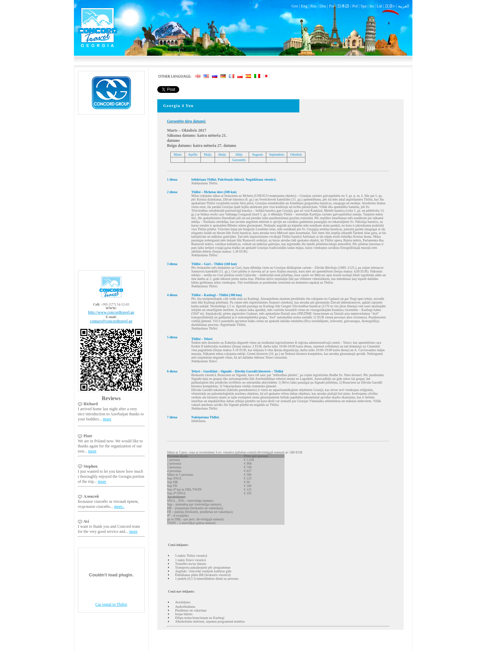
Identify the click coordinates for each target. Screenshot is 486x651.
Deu (323, 6)
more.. (119, 506)
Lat (379, 6)
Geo (294, 6)
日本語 (343, 6)
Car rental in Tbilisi (111, 604)
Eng (304, 6)
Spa (363, 6)
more (107, 419)
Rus (313, 6)
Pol (355, 6)
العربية (403, 6)
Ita (372, 6)
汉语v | (391, 6)
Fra (331, 6)
